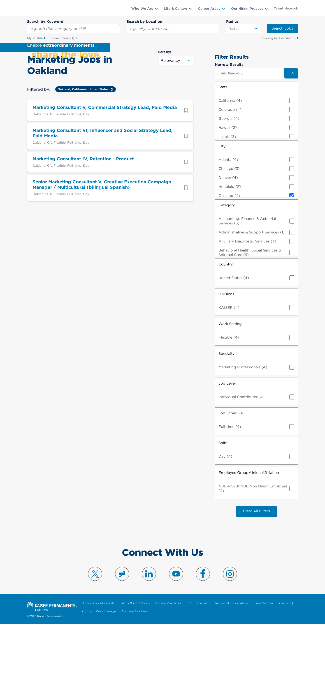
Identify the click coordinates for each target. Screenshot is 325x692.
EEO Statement (198, 671)
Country (225, 332)
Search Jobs (282, 28)
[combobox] (173, 28)
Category (226, 273)
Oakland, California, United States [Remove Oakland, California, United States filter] (83, 157)
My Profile (35, 38)
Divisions (226, 362)
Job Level (227, 451)
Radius (232, 21)
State (223, 154)
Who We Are (142, 9)
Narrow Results (229, 132)
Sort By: (164, 119)
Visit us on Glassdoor (122, 641)
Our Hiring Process (247, 9)
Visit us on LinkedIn (149, 641)
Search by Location (144, 21)
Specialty (226, 421)
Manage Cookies (134, 679)
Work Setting (230, 391)
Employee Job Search (279, 38)
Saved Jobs (63, 38)
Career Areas (209, 9)
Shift (222, 510)
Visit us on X (95, 641)
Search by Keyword (45, 21)
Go (291, 140)
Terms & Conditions (135, 671)
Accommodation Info (98, 671)
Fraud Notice (263, 671)
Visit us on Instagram (230, 641)
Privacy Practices (168, 671)
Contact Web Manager (99, 679)
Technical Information (231, 671)
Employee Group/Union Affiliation (248, 540)
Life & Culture (175, 9)
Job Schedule (230, 481)
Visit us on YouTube (176, 641)
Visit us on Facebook (203, 641)
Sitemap (284, 671)
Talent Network (286, 8)
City (221, 214)
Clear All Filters (256, 579)
